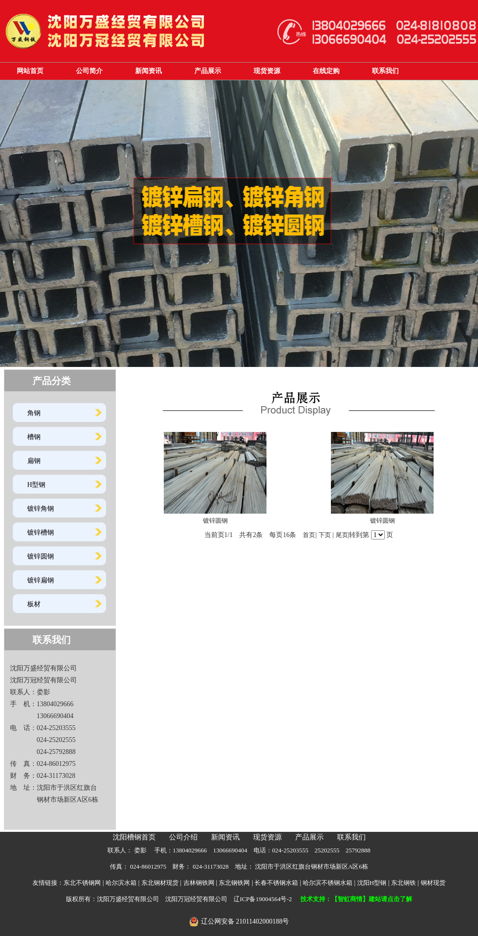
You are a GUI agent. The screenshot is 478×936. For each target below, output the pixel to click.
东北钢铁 (403, 882)
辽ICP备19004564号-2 (263, 899)
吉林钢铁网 (198, 882)
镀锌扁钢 (40, 580)
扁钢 (34, 460)
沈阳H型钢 (371, 882)
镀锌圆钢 (40, 556)
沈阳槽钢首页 (134, 837)
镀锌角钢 (40, 508)
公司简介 (89, 71)
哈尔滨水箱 (121, 882)
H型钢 (36, 484)
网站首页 (30, 71)
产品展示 (207, 71)
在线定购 (326, 71)
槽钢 (34, 437)
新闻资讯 (148, 71)
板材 (34, 604)
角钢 (34, 413)
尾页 (342, 534)
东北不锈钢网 (82, 882)
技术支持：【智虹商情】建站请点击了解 (356, 899)
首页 (309, 534)
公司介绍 (183, 837)
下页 (325, 534)
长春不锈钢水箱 (276, 882)
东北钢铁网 (234, 882)
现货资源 (267, 71)
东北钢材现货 (160, 882)
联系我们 (385, 71)
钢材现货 (433, 882)
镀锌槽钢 (40, 532)
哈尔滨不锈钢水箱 (327, 882)
